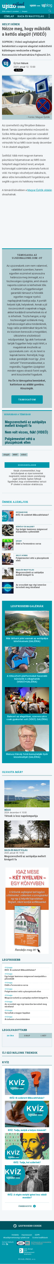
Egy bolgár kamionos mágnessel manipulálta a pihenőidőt (31, 530)
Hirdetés (15, 1235)
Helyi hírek (11, 24)
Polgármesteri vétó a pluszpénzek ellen (20, 440)
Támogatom (27, 399)
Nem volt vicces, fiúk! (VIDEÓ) (26, 432)
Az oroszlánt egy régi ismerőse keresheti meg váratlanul (31, 586)
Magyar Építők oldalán (39, 190)
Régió (7, 809)
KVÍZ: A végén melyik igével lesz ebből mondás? (27, 1196)
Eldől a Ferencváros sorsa (28, 543)
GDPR (37, 1235)
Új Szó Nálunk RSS (8, 1243)
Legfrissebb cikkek (27, 1225)
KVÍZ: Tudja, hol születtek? (27, 1162)
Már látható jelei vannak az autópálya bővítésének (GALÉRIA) (27, 640)
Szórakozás (22, 512)
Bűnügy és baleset (25, 526)
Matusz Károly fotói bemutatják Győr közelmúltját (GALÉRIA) (27, 755)
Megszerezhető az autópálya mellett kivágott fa (25, 423)
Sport (19, 541)
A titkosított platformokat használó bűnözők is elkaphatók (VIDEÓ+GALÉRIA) (27, 678)
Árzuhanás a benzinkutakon (17, 1019)
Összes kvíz (27, 1206)
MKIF (15, 454)
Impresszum (27, 1235)
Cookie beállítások (40, 1238)
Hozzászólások (27, 465)
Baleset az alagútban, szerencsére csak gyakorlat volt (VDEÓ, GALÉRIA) (27, 718)
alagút (6, 454)
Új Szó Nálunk (21, 63)
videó (23, 454)
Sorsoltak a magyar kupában (17, 1013)
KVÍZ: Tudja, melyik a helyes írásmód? (27, 1130)
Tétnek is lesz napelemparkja (21, 816)
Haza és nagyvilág (30, 16)
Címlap (9, 16)
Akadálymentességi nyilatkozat (16, 1238)
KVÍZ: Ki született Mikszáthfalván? (32, 515)
